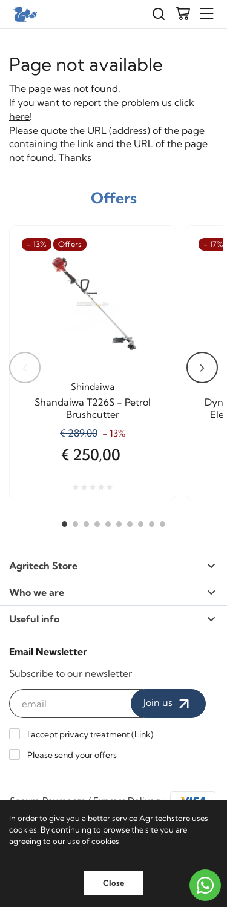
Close (113, 883)
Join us (168, 703)
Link (142, 734)
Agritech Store (112, 565)
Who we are (112, 592)
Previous (25, 367)
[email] (76, 703)
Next (202, 367)
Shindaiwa (92, 386)
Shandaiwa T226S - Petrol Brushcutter (93, 408)
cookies (105, 841)
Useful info (112, 619)
